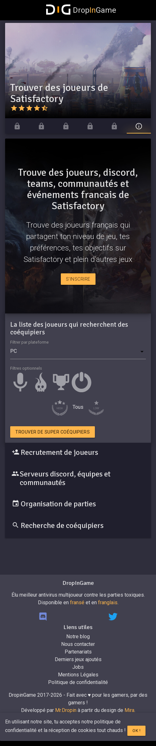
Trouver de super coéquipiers (52, 432)
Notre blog (78, 636)
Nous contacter (78, 644)
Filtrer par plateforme (29, 342)
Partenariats (78, 652)
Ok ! (136, 730)
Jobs (78, 667)
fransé (77, 602)
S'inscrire (78, 279)
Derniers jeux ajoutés (78, 659)
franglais (107, 602)
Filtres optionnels (26, 368)
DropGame (81, 10)
